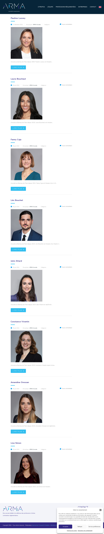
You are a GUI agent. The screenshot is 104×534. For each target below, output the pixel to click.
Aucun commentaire (66, 24)
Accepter (65, 526)
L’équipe (50, 7)
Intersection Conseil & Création (40, 525)
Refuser (80, 526)
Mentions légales (55, 525)
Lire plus (18, 67)
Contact (93, 7)
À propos (41, 7)
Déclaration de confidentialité (85, 530)
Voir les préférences (94, 526)
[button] (100, 510)
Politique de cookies (72, 530)
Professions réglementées (66, 7)
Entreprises (82, 7)
